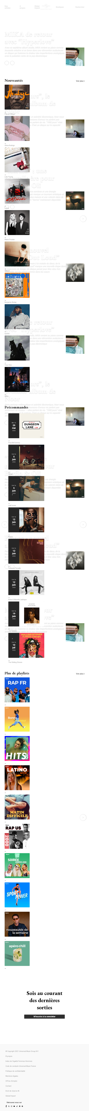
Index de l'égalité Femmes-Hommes (19, 1061)
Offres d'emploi (11, 1081)
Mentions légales (12, 1076)
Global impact (37, 7)
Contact (8, 1086)
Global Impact (11, 1096)
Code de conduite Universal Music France (21, 1066)
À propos (22, 7)
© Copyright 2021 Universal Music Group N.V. (22, 1051)
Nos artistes (7, 7)
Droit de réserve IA (12, 1091)
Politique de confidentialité (15, 1071)
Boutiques (60, 7)
